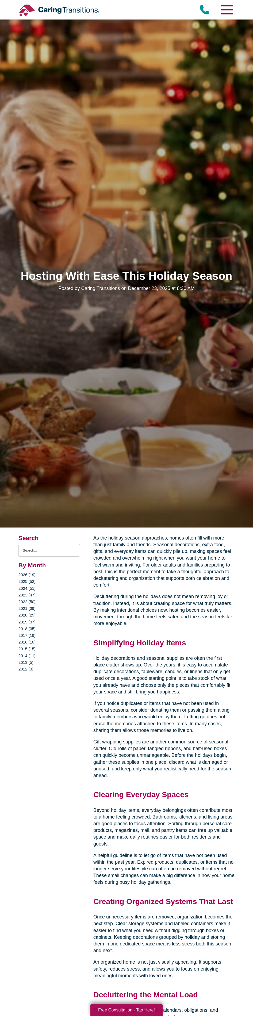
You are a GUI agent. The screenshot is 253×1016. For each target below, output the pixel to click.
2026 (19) (27, 574)
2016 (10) (27, 642)
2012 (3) (25, 669)
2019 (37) (27, 622)
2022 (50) (27, 601)
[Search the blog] (49, 550)
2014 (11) (27, 655)
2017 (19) (27, 635)
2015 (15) (27, 648)
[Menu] (226, 10)
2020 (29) (27, 615)
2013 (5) (25, 662)
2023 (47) (27, 595)
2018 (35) (27, 628)
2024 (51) (27, 588)
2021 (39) (27, 608)
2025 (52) (27, 581)
